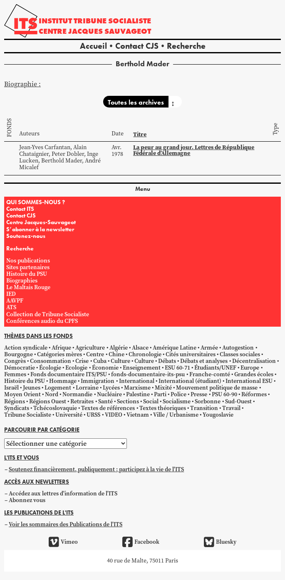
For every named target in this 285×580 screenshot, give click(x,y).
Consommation (50, 361)
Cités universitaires (191, 354)
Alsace (140, 348)
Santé (105, 401)
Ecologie (76, 368)
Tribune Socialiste (27, 415)
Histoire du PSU (26, 274)
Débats (167, 361)
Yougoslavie (218, 415)
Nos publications (28, 261)
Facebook (140, 542)
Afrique (61, 348)
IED (11, 294)
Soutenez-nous (25, 236)
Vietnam (137, 415)
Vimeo (63, 542)
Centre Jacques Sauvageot (95, 31)
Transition (204, 408)
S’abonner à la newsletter (40, 229)
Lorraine (87, 388)
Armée (209, 348)
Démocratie (19, 368)
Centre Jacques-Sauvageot (41, 222)
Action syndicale (25, 348)
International (136, 381)
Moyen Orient (22, 394)
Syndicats (16, 408)
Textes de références (108, 408)
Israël (11, 388)
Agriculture (90, 348)
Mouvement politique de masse (217, 388)
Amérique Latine (174, 348)
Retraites (82, 401)
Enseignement (142, 368)
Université (68, 415)
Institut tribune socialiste (95, 20)
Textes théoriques (162, 408)
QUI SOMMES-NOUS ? (35, 202)
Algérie (118, 348)
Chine (116, 354)
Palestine (138, 394)
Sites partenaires (28, 267)
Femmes (15, 374)
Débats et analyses (204, 361)
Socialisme (177, 401)
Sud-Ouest (238, 401)
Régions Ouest (47, 401)
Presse (199, 394)
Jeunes (31, 388)
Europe (249, 368)
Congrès (15, 361)
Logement (58, 388)
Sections (128, 401)
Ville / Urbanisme (175, 415)
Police (178, 394)
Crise (82, 361)
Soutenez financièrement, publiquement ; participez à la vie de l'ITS (96, 469)
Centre (95, 354)
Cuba (100, 361)
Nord (51, 394)
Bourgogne (18, 354)
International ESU (249, 381)
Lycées (111, 388)
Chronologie (145, 354)
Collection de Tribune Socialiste (47, 314)
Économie (105, 368)
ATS (11, 307)
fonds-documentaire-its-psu (148, 374)
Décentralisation (254, 361)
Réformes (254, 394)
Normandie (77, 394)
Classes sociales (240, 354)
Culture (120, 361)
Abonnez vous (27, 500)
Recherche (186, 45)
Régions (14, 401)
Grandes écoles (253, 374)
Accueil (93, 45)
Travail (231, 408)
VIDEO (113, 415)
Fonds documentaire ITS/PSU (68, 374)
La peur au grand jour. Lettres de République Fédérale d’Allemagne (193, 150)
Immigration (97, 381)
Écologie (50, 368)
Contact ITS (20, 208)
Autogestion (238, 348)
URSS (93, 415)
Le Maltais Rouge (28, 287)
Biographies (21, 281)
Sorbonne (208, 401)
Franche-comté (209, 374)
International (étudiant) (190, 381)
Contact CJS (137, 45)
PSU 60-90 (224, 394)
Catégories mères (59, 354)
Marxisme (137, 388)
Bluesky (220, 542)
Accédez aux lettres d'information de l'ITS (63, 494)
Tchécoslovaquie (55, 408)
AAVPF (14, 301)
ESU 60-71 (177, 368)
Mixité (163, 388)
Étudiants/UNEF (215, 368)
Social (151, 401)
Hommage (63, 381)
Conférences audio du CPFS (42, 321)
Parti (160, 394)
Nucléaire (109, 394)
